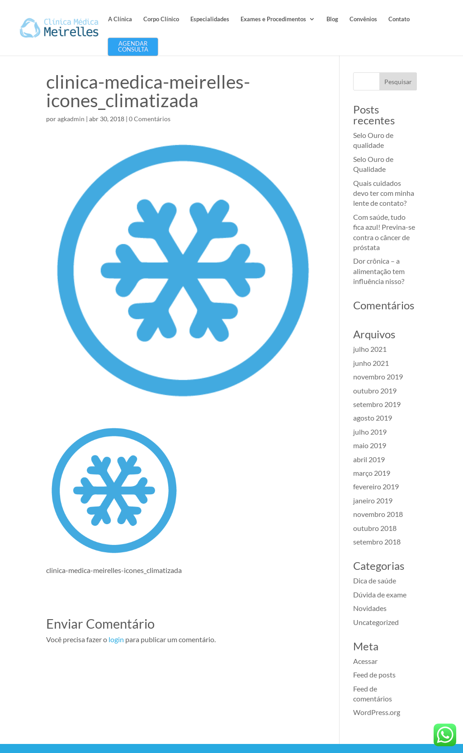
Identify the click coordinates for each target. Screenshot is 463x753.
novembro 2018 (378, 514)
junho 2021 (371, 363)
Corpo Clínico (161, 19)
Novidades (370, 608)
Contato (399, 19)
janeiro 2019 (372, 500)
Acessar (365, 661)
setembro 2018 (377, 541)
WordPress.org (376, 712)
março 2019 (371, 473)
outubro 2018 (375, 528)
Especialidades (209, 19)
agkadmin (71, 119)
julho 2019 (370, 431)
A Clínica (120, 19)
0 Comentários (149, 119)
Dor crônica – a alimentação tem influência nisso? (379, 270)
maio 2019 (369, 445)
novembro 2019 (378, 376)
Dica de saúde (374, 580)
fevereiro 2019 (376, 486)
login (116, 639)
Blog (332, 19)
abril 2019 (369, 459)
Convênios (363, 19)
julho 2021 (370, 349)
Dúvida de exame (379, 594)
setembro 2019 (377, 404)
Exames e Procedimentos (273, 19)
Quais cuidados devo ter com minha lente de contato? (383, 193)
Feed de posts (374, 674)
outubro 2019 (375, 390)
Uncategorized (376, 622)
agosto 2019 (372, 417)
